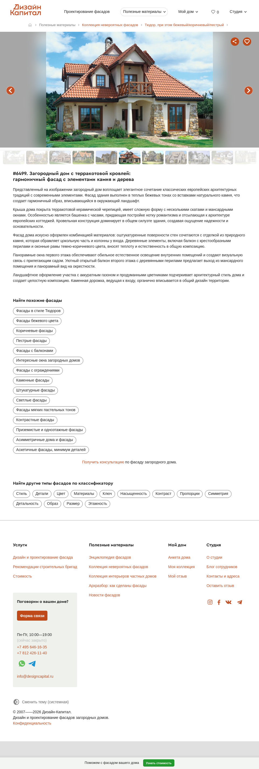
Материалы (84, 493)
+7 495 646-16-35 (32, 647)
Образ (52, 503)
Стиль (21, 493)
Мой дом (186, 11)
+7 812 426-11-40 (32, 653)
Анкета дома (179, 557)
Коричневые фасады (34, 330)
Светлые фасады (31, 400)
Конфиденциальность (32, 723)
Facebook (218, 602)
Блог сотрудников (221, 567)
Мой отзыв (177, 576)
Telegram (239, 602)
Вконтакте (228, 602)
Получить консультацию (103, 462)
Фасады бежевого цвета (37, 321)
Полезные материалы (142, 11)
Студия (236, 11)
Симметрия (218, 493)
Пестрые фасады (31, 340)
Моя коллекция (181, 567)
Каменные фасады (32, 380)
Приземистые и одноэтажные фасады (49, 430)
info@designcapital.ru (35, 676)
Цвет (61, 493)
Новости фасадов (104, 595)
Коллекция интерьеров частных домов (123, 576)
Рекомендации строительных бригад (45, 567)
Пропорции (189, 493)
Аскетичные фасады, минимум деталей (50, 450)
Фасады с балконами (34, 350)
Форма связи (32, 616)
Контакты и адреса (222, 576)
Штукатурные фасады (35, 390)
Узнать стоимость (158, 763)
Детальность (27, 503)
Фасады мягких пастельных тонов (45, 410)
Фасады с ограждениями (38, 370)
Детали (42, 493)
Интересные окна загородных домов (48, 360)
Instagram (210, 602)
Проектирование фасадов (87, 11)
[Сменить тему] (41, 701)
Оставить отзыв (220, 585)
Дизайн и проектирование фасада (43, 557)
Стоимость (22, 576)
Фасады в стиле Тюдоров (38, 311)
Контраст (163, 493)
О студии (214, 557)
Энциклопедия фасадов (110, 557)
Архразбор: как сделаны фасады (118, 585)
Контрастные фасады (35, 420)
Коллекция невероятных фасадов (118, 567)
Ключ (107, 493)
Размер (73, 503)
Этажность (97, 503)
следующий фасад (248, 90)
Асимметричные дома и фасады (44, 440)
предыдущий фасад (10, 90)
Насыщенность (133, 493)
